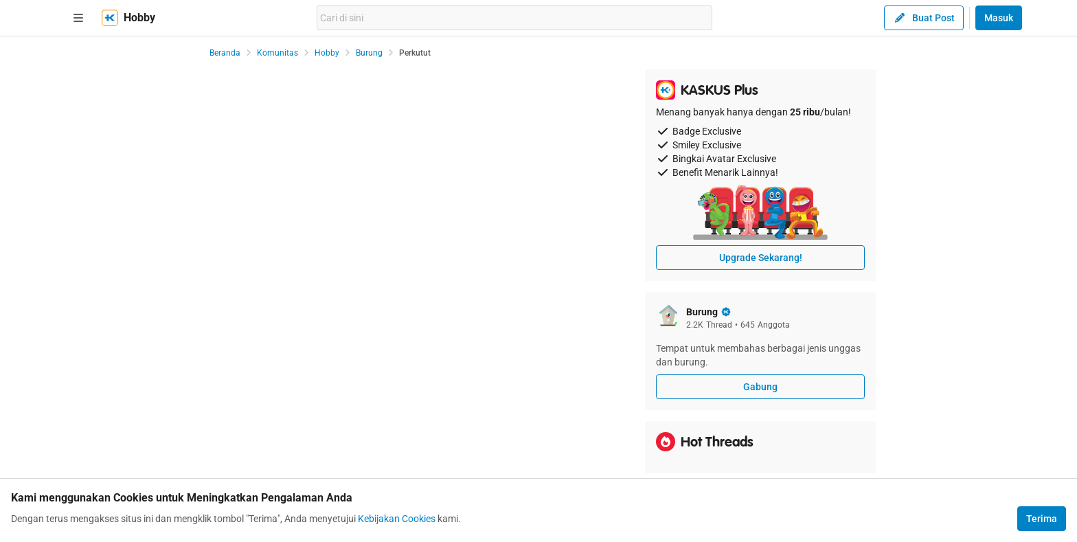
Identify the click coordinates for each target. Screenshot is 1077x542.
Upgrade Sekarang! (760, 257)
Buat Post (924, 18)
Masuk (998, 17)
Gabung (760, 386)
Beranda (224, 53)
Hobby (327, 53)
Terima (1041, 518)
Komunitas (277, 53)
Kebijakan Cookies (396, 518)
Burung (369, 53)
